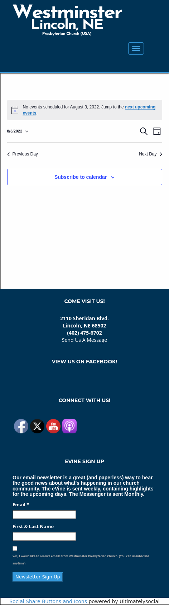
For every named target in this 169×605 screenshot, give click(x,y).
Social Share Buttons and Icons (48, 601)
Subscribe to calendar (80, 177)
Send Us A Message (84, 339)
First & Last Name (33, 526)
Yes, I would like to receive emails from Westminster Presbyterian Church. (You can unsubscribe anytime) (81, 559)
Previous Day (22, 154)
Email (21, 504)
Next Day (150, 154)
